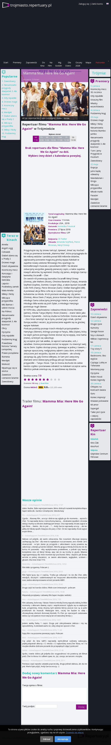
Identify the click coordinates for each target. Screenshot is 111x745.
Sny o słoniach (97, 335)
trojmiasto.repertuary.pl (30, 5)
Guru (92, 393)
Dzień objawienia (98, 317)
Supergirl (94, 408)
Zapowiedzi (31, 62)
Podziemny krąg (98, 113)
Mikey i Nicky (96, 124)
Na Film (50, 64)
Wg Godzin (58, 64)
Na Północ (7, 311)
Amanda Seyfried (65, 242)
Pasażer (94, 195)
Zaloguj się (84, 3)
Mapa (88, 62)
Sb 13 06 (73, 138)
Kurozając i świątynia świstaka (7, 276)
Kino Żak (94, 442)
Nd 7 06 (36, 138)
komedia (62, 226)
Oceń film (44, 383)
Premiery (17, 62)
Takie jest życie (97, 412)
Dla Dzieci (68, 64)
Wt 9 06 (47, 138)
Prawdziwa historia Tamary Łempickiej (9, 346)
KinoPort (94, 446)
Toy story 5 (95, 348)
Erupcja (94, 167)
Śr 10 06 (53, 138)
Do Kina (42, 64)
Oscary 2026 (78, 64)
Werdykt (94, 199)
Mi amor (94, 404)
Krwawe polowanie (99, 401)
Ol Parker (35, 79)
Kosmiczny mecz (9, 269)
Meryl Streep (63, 245)
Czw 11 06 (59, 138)
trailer (59, 118)
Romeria (6, 356)
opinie (66, 118)
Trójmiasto (99, 73)
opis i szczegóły (48, 118)
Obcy (4, 328)
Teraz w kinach (12, 238)
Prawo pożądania (10, 353)
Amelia (5, 244)
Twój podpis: (28, 706)
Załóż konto (97, 3)
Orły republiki (96, 96)
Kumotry (94, 327)
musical (71, 226)
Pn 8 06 (42, 138)
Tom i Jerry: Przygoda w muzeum (96, 153)
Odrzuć (46, 739)
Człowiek (6, 252)
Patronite (100, 62)
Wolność (6, 364)
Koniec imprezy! (97, 397)
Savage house (97, 331)
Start (5, 62)
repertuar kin (34, 118)
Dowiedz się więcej (75, 732)
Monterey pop (97, 369)
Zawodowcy (96, 160)
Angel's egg (7, 248)
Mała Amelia (7, 290)
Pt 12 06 (66, 138)
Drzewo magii (97, 120)
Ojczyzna (94, 373)
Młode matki (96, 191)
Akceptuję (63, 739)
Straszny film (96, 99)
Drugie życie (96, 324)
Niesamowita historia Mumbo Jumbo (98, 130)
